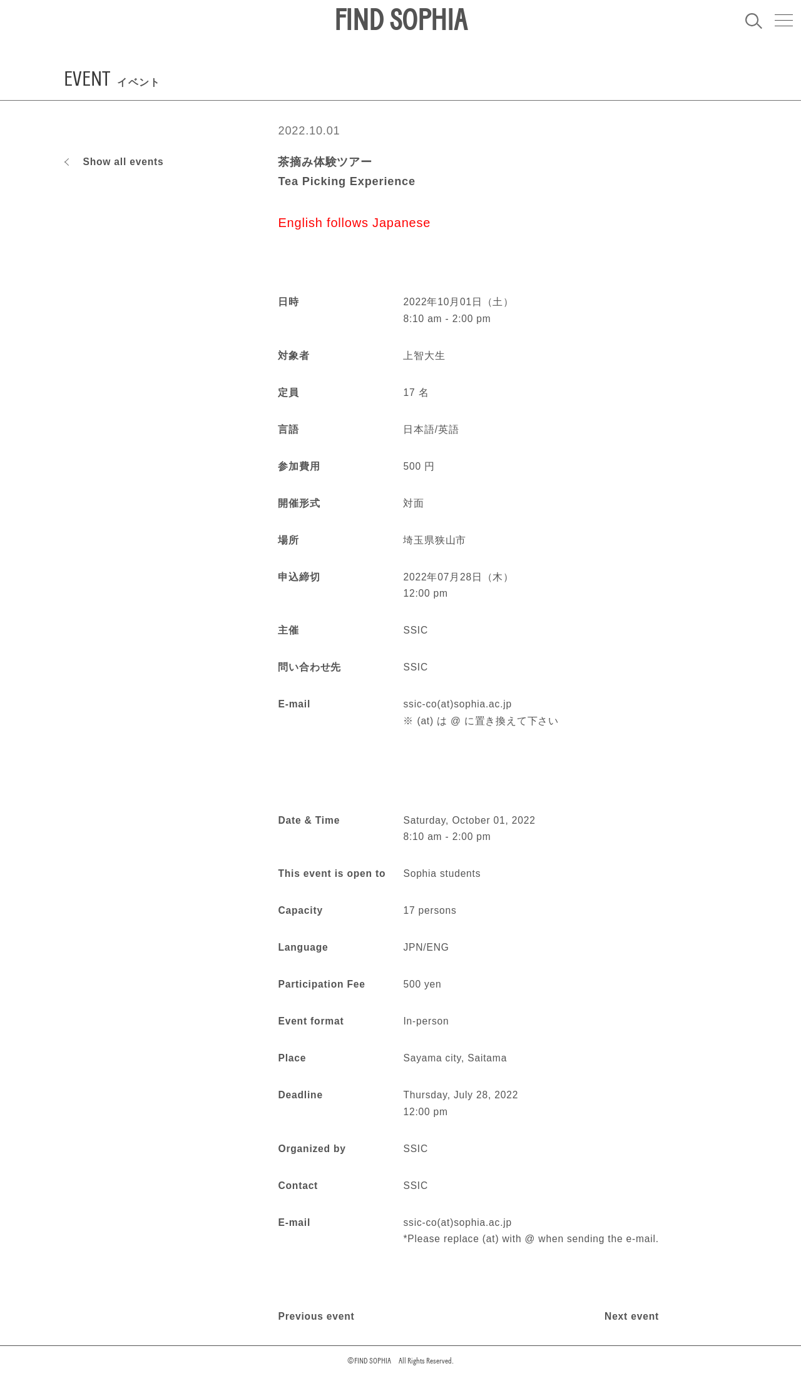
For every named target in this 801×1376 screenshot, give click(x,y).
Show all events (123, 161)
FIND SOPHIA (400, 21)
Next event (632, 1316)
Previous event (316, 1316)
